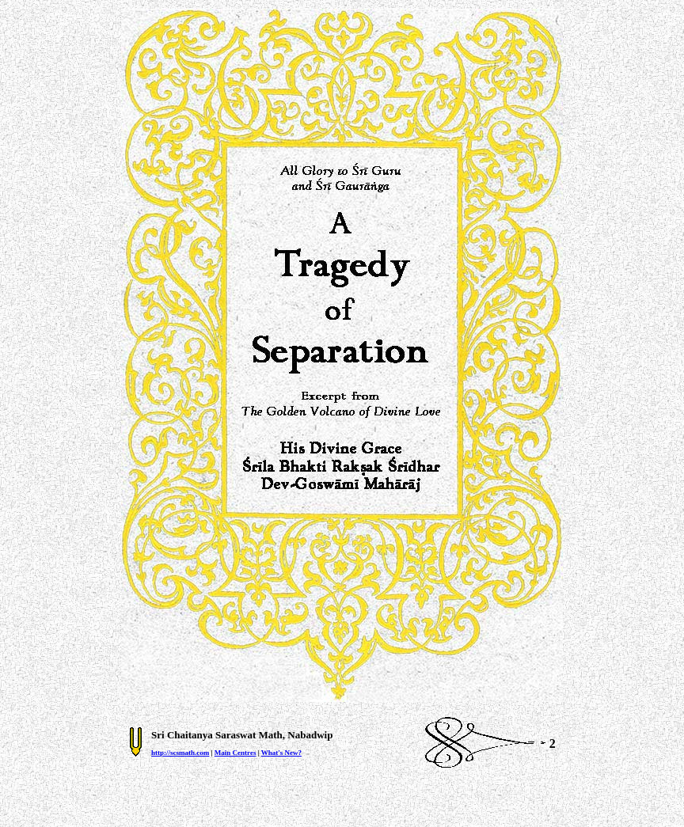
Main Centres (235, 753)
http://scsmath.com (180, 753)
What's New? (281, 753)
